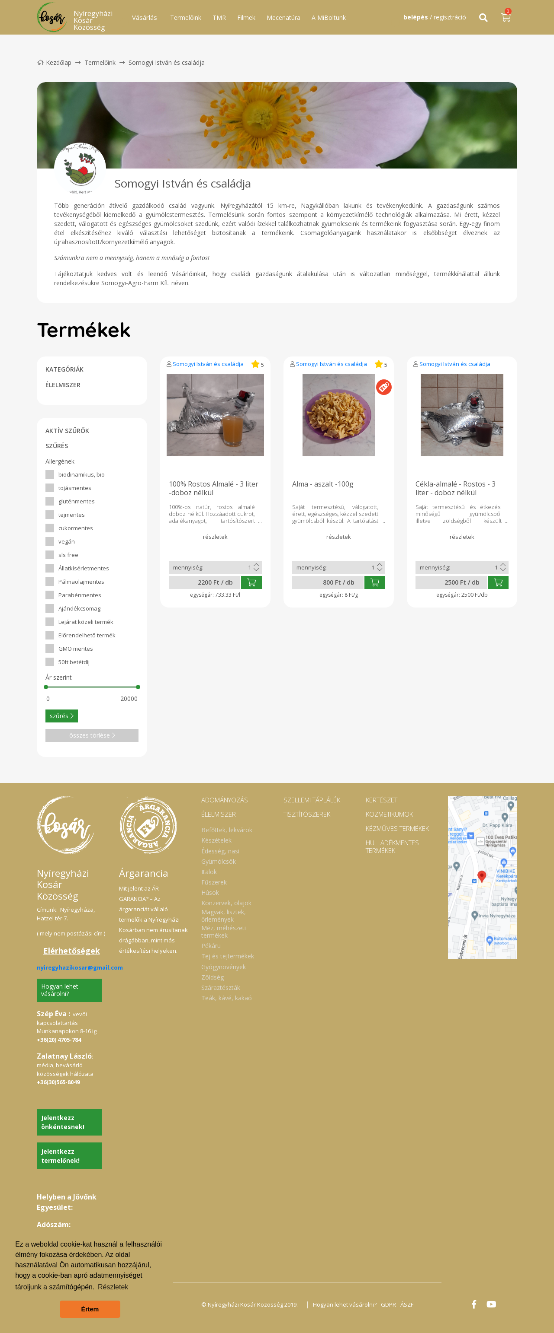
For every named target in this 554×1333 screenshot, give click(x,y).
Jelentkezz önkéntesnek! (62, 1122)
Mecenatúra (283, 17)
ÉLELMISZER (63, 385)
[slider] (46, 687)
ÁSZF (406, 1304)
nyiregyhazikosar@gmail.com (80, 967)
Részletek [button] (113, 1287)
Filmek (246, 17)
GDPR (388, 1304)
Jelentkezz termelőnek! (60, 1155)
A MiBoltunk (329, 17)
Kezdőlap (54, 62)
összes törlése (92, 735)
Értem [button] (90, 1309)
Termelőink (185, 17)
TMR (219, 17)
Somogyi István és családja (208, 364)
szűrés (62, 716)
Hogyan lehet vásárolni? (59, 990)
